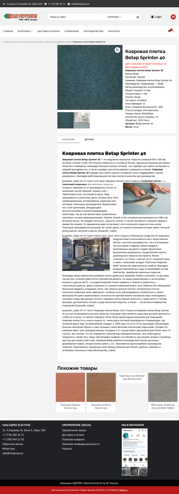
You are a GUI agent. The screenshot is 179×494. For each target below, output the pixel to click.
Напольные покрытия (23, 42)
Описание (68, 139)
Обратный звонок (12, 444)
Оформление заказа (74, 430)
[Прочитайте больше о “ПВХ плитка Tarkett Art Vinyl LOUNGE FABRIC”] (162, 399)
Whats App (8, 448)
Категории (24, 31)
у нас (111, 343)
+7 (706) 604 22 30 (13, 439)
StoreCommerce (93, 483)
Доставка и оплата (49, 31)
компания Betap (134, 323)
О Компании (72, 31)
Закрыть (123, 490)
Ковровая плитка (63, 42)
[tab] (68, 139)
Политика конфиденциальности (80, 444)
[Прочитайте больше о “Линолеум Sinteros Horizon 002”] (101, 399)
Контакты (114, 31)
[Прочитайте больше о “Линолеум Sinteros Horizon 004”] (70, 399)
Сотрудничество (93, 31)
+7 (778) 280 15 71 (13, 435)
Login (156, 16)
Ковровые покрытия (44, 42)
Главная (8, 31)
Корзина (67, 448)
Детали (89, 139)
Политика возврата (73, 439)
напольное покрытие (102, 184)
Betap (136, 127)
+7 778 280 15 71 (56, 4)
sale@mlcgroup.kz (80, 4)
